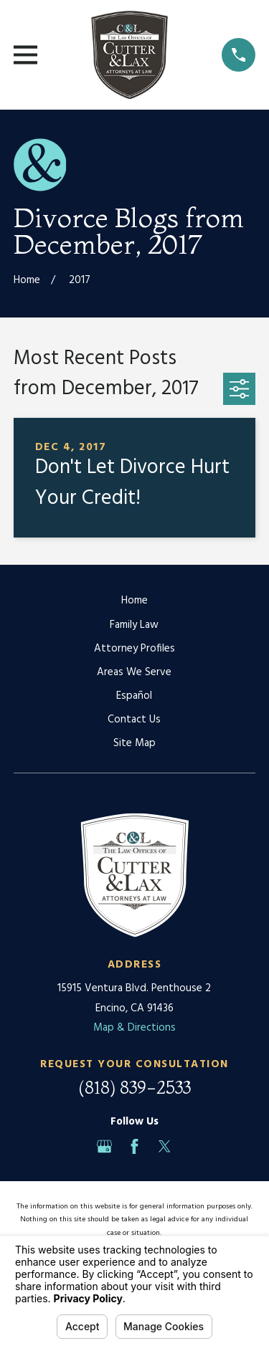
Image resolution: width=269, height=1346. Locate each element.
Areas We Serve (134, 672)
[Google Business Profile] (104, 1146)
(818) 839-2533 (134, 1087)
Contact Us (134, 719)
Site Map (134, 743)
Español (134, 696)
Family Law (134, 625)
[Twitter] (164, 1146)
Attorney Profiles (134, 648)
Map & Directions (134, 1027)
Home (134, 600)
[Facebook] (134, 1146)
